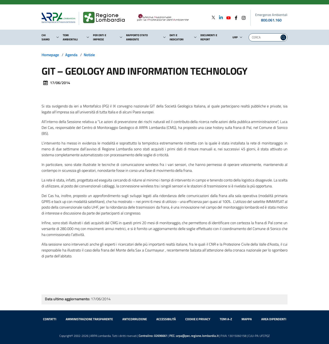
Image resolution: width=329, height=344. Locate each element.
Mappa (247, 319)
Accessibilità (166, 319)
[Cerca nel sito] (283, 37)
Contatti (49, 319)
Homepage (50, 55)
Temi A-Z (226, 319)
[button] (57, 37)
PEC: (194, 335)
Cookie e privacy (197, 319)
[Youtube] (227, 17)
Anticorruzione (134, 319)
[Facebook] (235, 17)
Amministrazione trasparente (89, 319)
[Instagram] (242, 17)
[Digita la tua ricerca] (265, 37)
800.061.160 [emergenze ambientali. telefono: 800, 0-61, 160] (271, 20)
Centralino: (153, 335)
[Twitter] (213, 17)
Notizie (89, 55)
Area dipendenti (273, 319)
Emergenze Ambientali (271, 14)
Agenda (71, 55)
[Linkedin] (219, 17)
